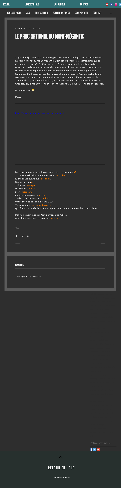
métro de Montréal (97, 367)
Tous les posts (14, 12)
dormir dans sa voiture (99, 329)
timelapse (112, 432)
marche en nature (97, 352)
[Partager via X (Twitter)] (22, 236)
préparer (100, 402)
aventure (110, 302)
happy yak (94, 344)
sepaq (112, 421)
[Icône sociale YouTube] (107, 4)
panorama (94, 382)
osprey (111, 375)
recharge (100, 409)
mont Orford (95, 356)
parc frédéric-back (106, 382)
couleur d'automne (107, 321)
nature (100, 371)
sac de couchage (96, 417)
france (107, 332)
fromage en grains (97, 336)
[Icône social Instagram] (116, 4)
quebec (113, 405)
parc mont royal (96, 386)
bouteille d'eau (95, 313)
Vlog (28, 12)
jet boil (92, 348)
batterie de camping (107, 306)
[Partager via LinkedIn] (28, 236)
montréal (93, 363)
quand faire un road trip (99, 405)
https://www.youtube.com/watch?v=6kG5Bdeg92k (39, 113)
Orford (98, 298)
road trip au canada (97, 413)
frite (113, 332)
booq (107, 309)
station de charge (97, 425)
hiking (101, 344)
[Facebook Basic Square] (91, 449)
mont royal (106, 356)
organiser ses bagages (98, 375)
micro (107, 352)
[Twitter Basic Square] (94, 449)
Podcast (97, 12)
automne (101, 302)
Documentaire (81, 12)
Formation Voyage (61, 12)
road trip (108, 409)
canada (105, 313)
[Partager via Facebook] (16, 236)
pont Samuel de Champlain (100, 398)
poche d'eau (94, 394)
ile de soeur (109, 344)
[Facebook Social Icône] (111, 4)
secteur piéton (95, 421)
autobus (93, 302)
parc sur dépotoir (96, 390)
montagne (106, 359)
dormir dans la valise (98, 325)
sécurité (106, 429)
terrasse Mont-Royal (98, 432)
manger (107, 348)
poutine (93, 402)
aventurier (94, 306)
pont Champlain (107, 394)
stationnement (96, 429)
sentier (105, 421)
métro (100, 363)
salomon (107, 417)
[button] (110, 13)
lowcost (100, 348)
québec (92, 409)
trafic (92, 436)
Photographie (41, 12)
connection (94, 321)
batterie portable (96, 309)
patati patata (110, 390)
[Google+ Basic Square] (98, 449)
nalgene (93, 371)
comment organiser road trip (101, 317)
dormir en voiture (96, 332)
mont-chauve (95, 359)
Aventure (108, 294)
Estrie (92, 298)
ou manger (94, 379)
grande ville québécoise (99, 340)
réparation (111, 413)
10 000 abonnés (97, 294)
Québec (106, 298)
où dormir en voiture (108, 379)
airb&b (113, 298)
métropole (110, 367)
